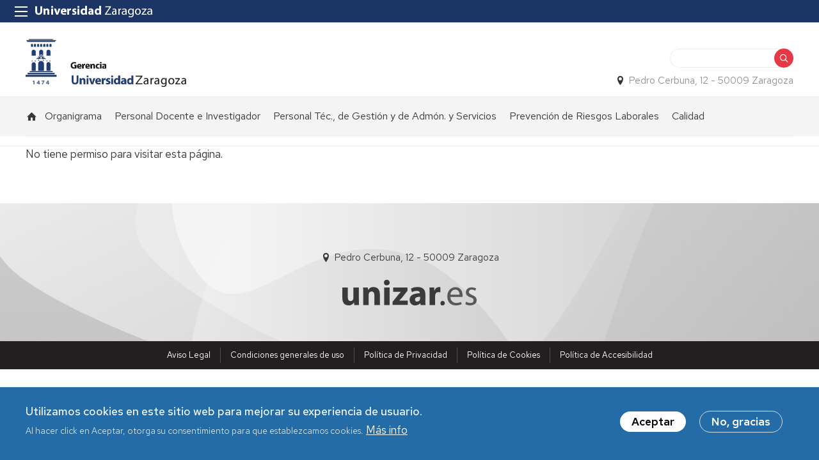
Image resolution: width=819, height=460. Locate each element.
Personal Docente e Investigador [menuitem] (187, 116)
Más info (387, 431)
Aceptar (653, 422)
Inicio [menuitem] (32, 116)
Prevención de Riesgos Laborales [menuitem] (584, 116)
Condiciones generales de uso (287, 354)
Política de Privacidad (405, 354)
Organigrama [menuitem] (73, 116)
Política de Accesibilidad (606, 354)
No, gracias (741, 422)
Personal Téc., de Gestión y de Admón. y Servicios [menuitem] (385, 116)
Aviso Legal (189, 354)
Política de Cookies (503, 354)
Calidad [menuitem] (688, 116)
